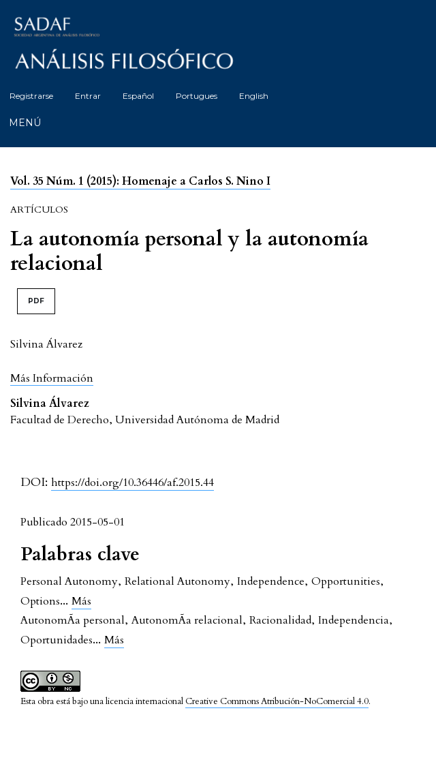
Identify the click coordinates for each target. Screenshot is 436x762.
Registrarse (31, 96)
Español (138, 96)
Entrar (88, 96)
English (253, 96)
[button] (51, 378)
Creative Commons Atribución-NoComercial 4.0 (277, 701)
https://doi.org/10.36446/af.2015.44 (132, 482)
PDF (36, 300)
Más (81, 601)
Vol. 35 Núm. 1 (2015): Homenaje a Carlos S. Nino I (140, 181)
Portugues (196, 96)
